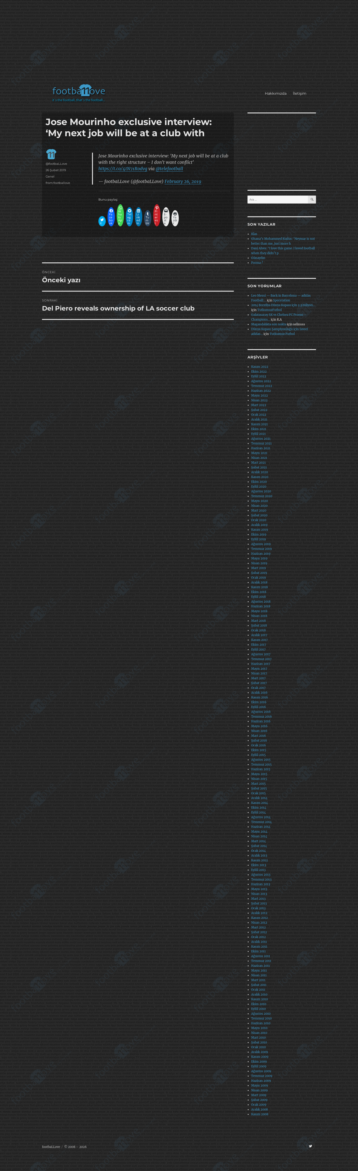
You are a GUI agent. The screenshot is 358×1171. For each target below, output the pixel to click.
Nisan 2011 (259, 975)
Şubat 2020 (259, 515)
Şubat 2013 (259, 903)
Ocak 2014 (258, 851)
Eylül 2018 (258, 597)
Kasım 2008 (259, 1114)
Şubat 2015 (259, 788)
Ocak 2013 (258, 908)
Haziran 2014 (260, 827)
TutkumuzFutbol (269, 310)
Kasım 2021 (259, 424)
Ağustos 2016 (261, 712)
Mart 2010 (258, 1038)
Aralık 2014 (259, 798)
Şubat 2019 (259, 573)
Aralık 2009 (259, 1052)
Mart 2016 (258, 736)
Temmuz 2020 (261, 496)
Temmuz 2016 (261, 717)
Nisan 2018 (259, 616)
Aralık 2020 (259, 472)
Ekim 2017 (258, 645)
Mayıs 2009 (259, 1085)
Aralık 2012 (259, 913)
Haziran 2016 (261, 721)
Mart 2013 (258, 899)
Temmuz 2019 (261, 549)
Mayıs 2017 (259, 669)
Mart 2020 (258, 510)
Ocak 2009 (258, 1105)
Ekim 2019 (258, 534)
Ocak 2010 (258, 1047)
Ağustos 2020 (261, 491)
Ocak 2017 (258, 688)
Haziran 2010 (260, 1023)
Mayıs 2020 (259, 501)
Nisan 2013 (259, 894)
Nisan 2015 (259, 779)
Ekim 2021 (258, 429)
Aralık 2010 (259, 994)
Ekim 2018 (258, 592)
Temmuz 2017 (261, 659)
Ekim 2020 (259, 482)
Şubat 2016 (259, 740)
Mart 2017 (258, 678)
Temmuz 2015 (261, 764)
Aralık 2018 (259, 582)
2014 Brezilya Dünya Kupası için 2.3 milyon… (283, 305)
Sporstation (281, 300)
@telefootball (169, 168)
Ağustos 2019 (261, 544)
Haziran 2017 (260, 664)
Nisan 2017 (259, 673)
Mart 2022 (258, 405)
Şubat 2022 (259, 410)
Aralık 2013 (259, 855)
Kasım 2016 (259, 697)
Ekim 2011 (258, 951)
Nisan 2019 (259, 563)
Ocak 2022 (258, 415)
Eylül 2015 (258, 755)
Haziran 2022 (261, 391)
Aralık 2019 (259, 525)
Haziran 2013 (260, 884)
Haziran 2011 (260, 966)
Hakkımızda (276, 93)
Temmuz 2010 (261, 1018)
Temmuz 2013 (261, 879)
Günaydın (258, 258)
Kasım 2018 (259, 587)
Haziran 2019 (261, 554)
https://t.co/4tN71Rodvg (122, 168)
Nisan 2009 (259, 1090)
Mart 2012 (258, 927)
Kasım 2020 (259, 477)
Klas (254, 234)
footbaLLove (51, 1147)
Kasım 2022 (259, 367)
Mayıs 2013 (259, 889)
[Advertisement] (180, 44)
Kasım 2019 (259, 530)
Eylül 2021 (258, 434)
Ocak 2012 (258, 937)
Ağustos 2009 (261, 1071)
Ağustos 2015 (261, 760)
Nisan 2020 (259, 506)
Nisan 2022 (259, 400)
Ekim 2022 (259, 372)
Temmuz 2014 (261, 822)
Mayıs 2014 (259, 832)
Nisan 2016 (259, 731)
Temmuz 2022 (261, 386)
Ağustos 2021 (261, 439)
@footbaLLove (56, 163)
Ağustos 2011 (260, 956)
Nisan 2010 (259, 1033)
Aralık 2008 (259, 1109)
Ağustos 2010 (261, 1014)
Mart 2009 (258, 1095)
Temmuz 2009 (261, 1076)
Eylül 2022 (258, 376)
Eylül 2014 (258, 812)
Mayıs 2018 (259, 611)
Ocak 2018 (258, 630)
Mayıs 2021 (259, 453)
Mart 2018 (258, 621)
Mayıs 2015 (259, 774)
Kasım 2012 (259, 918)
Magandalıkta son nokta (268, 324)
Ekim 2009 (259, 1062)
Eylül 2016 (258, 707)
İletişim (299, 93)
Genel (50, 176)
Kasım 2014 (259, 803)
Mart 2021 (258, 463)
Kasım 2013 (259, 860)
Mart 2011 (258, 980)
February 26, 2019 (183, 181)
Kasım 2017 (259, 640)
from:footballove (58, 183)
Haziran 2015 (260, 769)
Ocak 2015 (258, 793)
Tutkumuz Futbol (282, 334)
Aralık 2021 (259, 419)
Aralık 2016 (259, 693)
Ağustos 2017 (261, 654)
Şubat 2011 (258, 985)
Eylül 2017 (258, 649)
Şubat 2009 (259, 1100)
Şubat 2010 (259, 1042)
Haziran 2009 (261, 1081)
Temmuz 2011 (261, 961)
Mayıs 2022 (259, 395)
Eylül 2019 (258, 539)
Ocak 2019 (258, 578)
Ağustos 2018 (261, 602)
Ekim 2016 (258, 702)
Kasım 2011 (259, 947)
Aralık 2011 (259, 942)
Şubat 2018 (259, 625)
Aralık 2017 (259, 635)
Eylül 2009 (258, 1066)
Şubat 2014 (259, 846)
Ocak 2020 (258, 520)
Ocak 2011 (258, 990)
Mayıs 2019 (259, 558)
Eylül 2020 (258, 487)
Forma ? (257, 263)
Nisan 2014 (259, 836)
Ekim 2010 (258, 1004)
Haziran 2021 (260, 448)
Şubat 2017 (259, 683)
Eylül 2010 (258, 1009)
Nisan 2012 (259, 923)
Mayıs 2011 (259, 970)
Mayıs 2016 (259, 726)
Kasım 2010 (259, 999)
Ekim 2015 (258, 750)
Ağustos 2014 (261, 817)
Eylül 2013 (258, 870)
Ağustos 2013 (260, 875)
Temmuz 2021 (261, 443)
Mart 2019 (258, 568)
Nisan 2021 (259, 458)
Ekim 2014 (258, 808)
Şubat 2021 (259, 467)
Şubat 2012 (259, 932)
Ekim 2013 (258, 865)
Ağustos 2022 (261, 381)
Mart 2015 (258, 784)
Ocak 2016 (258, 745)
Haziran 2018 (260, 606)
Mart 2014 (258, 841)
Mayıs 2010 (259, 1028)
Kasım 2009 (259, 1057)
